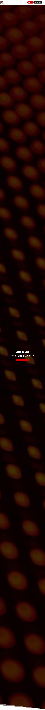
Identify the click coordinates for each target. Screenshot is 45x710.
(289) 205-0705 (38, 2)
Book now (30, 2)
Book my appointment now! (22, 360)
